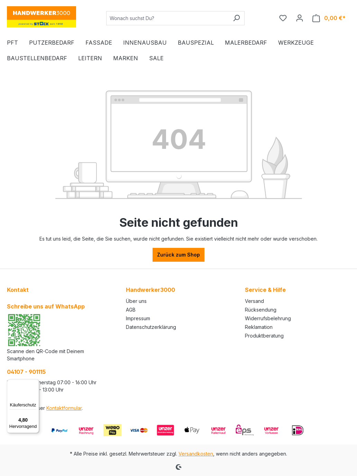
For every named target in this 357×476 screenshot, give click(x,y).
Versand (254, 301)
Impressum (138, 318)
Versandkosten (195, 454)
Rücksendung (260, 310)
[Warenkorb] (329, 18)
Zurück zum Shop (178, 255)
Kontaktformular (64, 408)
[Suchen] (236, 18)
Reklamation (259, 327)
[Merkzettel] (283, 18)
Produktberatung (264, 336)
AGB (131, 310)
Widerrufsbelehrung (268, 318)
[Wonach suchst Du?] (167, 18)
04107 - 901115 (26, 371)
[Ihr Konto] (299, 18)
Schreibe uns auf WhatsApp (46, 306)
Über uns (136, 301)
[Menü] (35, 383)
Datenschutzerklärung (151, 327)
